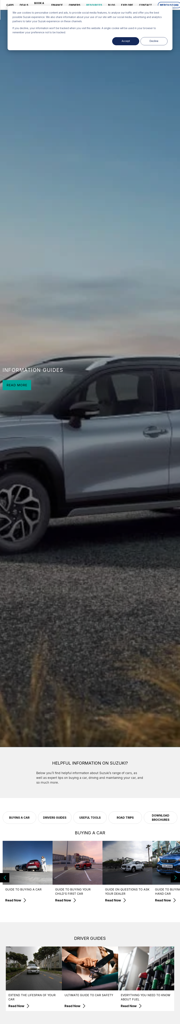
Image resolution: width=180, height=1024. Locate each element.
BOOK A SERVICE (39, 5)
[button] (175, 877)
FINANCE (57, 5)
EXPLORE (127, 5)
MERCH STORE (169, 5)
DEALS (24, 5)
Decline (154, 40)
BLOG (111, 5)
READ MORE (17, 385)
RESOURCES (94, 5)
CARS (10, 5)
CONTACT (145, 5)
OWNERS (74, 5)
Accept (126, 40)
